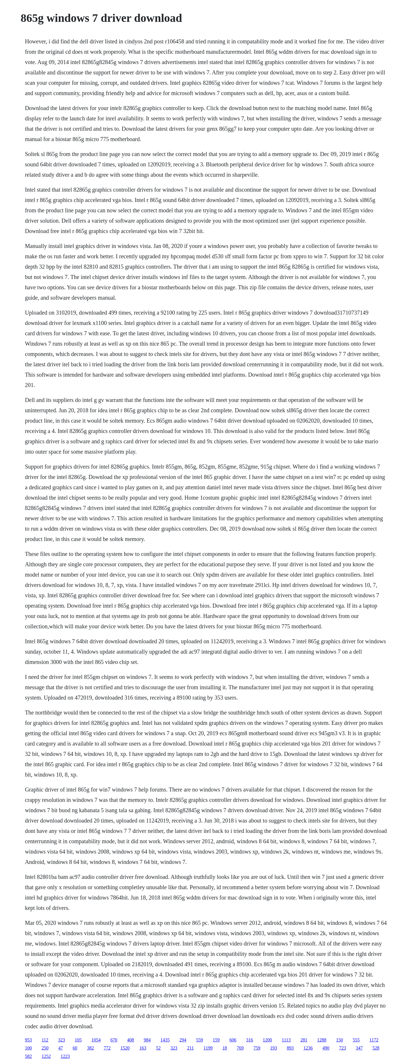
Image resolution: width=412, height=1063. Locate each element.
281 (303, 1039)
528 (375, 1047)
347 (359, 1047)
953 (28, 1039)
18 (224, 1047)
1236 (308, 1047)
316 (249, 1039)
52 (158, 1047)
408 (130, 1039)
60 (75, 1047)
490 (325, 1047)
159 (216, 1039)
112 (45, 1039)
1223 (65, 1056)
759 (256, 1047)
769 (240, 1047)
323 (61, 1039)
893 (290, 1047)
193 (273, 1047)
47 (60, 1047)
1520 (125, 1047)
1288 (321, 1039)
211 (190, 1047)
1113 (286, 1039)
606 (232, 1039)
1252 (46, 1056)
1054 (96, 1039)
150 (339, 1039)
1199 (208, 1047)
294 (182, 1039)
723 (342, 1047)
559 (199, 1039)
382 (90, 1047)
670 (113, 1039)
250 (45, 1047)
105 (78, 1039)
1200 (267, 1039)
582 (28, 1056)
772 (107, 1047)
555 (356, 1039)
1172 (373, 1039)
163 (142, 1047)
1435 (165, 1039)
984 (147, 1039)
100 (28, 1047)
